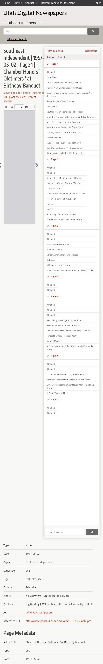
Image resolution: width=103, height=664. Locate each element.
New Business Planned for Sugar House (65, 127)
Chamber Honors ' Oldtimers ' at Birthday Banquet (70, 116)
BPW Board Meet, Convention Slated (64, 325)
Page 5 (55, 296)
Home (6, 2)
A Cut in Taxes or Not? (57, 393)
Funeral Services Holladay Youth (62, 335)
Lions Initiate (53, 106)
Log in (97, 2)
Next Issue (91, 50)
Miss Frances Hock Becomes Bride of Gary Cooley (70, 270)
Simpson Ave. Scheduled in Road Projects (66, 153)
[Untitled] (51, 72)
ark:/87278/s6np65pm (39, 612)
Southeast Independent (23, 22)
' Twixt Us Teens (54, 188)
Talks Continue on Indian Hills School (64, 82)
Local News (52, 77)
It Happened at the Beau (58, 265)
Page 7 (55, 399)
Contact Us (31, 2)
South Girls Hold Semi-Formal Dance (64, 178)
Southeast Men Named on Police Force (65, 111)
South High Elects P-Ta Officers (61, 214)
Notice (50, 203)
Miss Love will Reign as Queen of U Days (66, 193)
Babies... (51, 259)
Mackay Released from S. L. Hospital (64, 132)
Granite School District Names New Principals (68, 379)
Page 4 (55, 276)
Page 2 (55, 159)
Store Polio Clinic (55, 137)
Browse (17, 2)
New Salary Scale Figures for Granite (64, 320)
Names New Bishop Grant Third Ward (64, 87)
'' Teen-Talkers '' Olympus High (61, 198)
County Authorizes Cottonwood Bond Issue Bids (69, 330)
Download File (11, 92)
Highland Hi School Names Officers (63, 183)
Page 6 (55, 355)
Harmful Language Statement (58, 2)
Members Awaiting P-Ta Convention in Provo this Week (70, 348)
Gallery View (18, 96)
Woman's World (54, 249)
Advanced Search (17, 39)
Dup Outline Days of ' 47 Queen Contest (65, 147)
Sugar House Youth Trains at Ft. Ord (64, 142)
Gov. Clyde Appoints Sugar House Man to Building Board (70, 386)
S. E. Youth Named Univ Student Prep (64, 219)
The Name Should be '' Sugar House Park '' (67, 374)
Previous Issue (54, 50)
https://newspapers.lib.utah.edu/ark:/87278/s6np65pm (58, 621)
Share (26, 92)
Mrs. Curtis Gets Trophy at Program (63, 122)
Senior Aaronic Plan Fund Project (62, 254)
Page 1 (55, 63)
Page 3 (55, 225)
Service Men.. (53, 340)
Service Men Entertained (58, 244)
